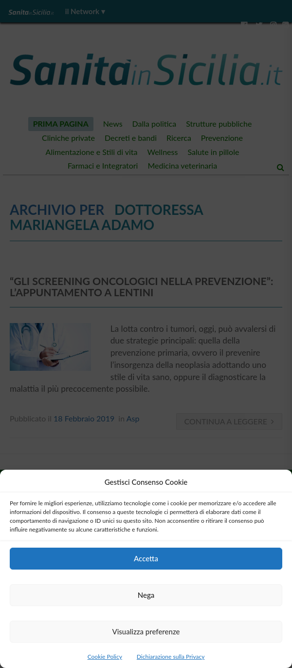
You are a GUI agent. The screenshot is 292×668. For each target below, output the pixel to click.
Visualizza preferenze (146, 631)
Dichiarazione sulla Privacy (170, 656)
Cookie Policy (105, 656)
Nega (146, 595)
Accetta (146, 558)
